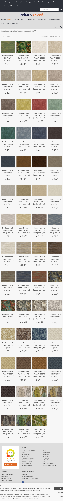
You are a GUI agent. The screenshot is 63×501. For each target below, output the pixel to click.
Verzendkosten (47, 458)
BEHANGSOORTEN (55, 19)
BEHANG (3, 19)
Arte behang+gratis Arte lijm (9, 2)
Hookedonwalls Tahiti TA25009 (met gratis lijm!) (55, 115)
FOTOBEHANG (43, 19)
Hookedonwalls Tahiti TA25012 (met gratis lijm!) (39, 144)
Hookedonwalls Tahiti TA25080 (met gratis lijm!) (23, 402)
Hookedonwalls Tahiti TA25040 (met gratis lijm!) (8, 259)
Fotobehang (4, 489)
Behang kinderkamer (7, 484)
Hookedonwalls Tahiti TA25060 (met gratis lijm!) (55, 316)
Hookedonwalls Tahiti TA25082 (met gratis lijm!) (55, 402)
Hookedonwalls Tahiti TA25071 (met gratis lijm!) (8, 374)
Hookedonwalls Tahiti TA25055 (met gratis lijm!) (55, 287)
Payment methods (27, 476)
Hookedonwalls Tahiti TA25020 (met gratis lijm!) (55, 201)
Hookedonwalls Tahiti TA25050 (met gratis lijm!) (39, 316)
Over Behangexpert (48, 463)
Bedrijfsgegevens (27, 465)
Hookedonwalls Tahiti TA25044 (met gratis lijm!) (8, 287)
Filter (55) (7, 37)
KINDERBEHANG (32, 19)
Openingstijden (26, 463)
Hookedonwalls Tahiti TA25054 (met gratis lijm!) (23, 58)
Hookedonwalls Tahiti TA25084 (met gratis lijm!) (8, 431)
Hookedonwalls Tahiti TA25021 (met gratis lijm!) (39, 201)
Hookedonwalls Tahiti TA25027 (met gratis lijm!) (8, 172)
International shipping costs (30, 478)
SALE (3, 23)
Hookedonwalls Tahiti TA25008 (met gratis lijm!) (39, 115)
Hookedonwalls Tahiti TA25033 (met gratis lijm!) (55, 230)
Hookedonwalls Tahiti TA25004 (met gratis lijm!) (39, 86)
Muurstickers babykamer (8, 486)
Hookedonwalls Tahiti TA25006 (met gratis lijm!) (8, 115)
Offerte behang (47, 460)
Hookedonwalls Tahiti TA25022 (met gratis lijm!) (23, 201)
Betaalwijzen (46, 456)
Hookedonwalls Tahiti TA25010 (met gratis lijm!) (8, 144)
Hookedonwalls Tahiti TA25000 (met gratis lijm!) (39, 58)
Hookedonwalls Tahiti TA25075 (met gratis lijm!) (8, 402)
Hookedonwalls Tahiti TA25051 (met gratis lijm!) (23, 316)
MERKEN (10, 19)
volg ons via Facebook (30, 482)
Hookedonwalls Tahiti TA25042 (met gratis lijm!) (39, 259)
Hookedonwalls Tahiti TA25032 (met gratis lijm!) (39, 230)
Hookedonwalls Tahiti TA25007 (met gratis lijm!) (23, 115)
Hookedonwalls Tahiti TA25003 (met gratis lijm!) (23, 86)
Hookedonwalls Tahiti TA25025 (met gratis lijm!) (39, 172)
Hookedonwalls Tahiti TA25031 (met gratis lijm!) (23, 230)
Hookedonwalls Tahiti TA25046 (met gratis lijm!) (23, 287)
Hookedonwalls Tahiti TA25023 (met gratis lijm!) (8, 201)
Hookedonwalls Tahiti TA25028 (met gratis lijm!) (55, 144)
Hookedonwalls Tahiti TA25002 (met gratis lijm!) (8, 86)
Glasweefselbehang (6, 487)
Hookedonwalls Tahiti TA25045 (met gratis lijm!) (8, 58)
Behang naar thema (7, 475)
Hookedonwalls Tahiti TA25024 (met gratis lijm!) (55, 172)
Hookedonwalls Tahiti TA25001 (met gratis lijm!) (55, 58)
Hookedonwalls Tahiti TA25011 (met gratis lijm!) (23, 144)
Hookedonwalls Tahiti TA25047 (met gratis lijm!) (39, 287)
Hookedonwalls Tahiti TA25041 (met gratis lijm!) (23, 259)
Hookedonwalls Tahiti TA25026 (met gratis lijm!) (23, 172)
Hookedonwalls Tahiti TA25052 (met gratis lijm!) (39, 431)
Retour (45, 452)
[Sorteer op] (54, 36)
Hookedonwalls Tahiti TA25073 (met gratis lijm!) (39, 374)
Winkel (44, 462)
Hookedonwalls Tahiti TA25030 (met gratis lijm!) (8, 230)
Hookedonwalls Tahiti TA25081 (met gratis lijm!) (39, 402)
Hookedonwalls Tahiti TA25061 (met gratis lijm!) (8, 345)
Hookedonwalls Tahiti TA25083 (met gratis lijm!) (23, 431)
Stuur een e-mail (27, 462)
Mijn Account (46, 451)
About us (24, 475)
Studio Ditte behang (6, 480)
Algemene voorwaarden (50, 465)
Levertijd (45, 454)
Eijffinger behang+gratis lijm (27, 2)
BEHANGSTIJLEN (20, 19)
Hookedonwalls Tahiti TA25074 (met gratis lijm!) (55, 374)
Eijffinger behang (6, 478)
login (56, 27)
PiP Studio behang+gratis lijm (46, 2)
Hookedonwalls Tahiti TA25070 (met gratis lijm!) (55, 345)
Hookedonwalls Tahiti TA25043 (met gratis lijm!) (55, 259)
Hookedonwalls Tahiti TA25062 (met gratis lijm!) (23, 345)
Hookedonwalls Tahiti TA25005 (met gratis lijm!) (55, 86)
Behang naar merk (6, 482)
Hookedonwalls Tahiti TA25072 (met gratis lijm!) (23, 374)
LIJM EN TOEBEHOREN (13, 23)
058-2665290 (32, 451)
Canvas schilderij (6, 491)
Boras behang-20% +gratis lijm (10, 6)
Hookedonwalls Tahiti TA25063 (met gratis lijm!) (39, 345)
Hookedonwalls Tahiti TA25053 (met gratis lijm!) (8, 316)
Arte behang (4, 476)
